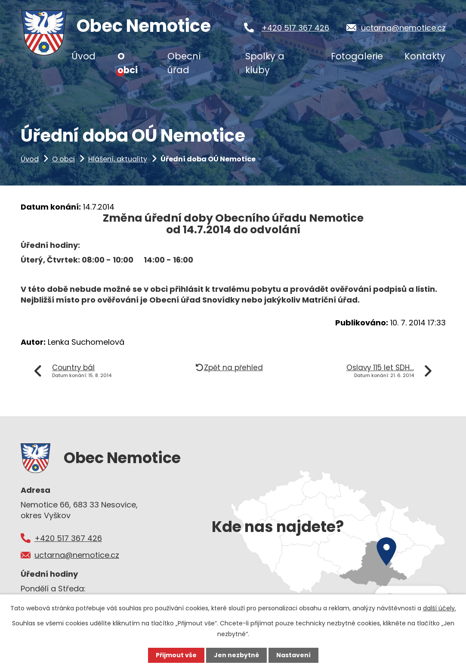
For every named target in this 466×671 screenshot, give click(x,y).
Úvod (30, 159)
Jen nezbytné (236, 655)
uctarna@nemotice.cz (403, 27)
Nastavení (293, 655)
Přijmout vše (176, 655)
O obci (63, 159)
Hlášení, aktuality (117, 159)
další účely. (439, 608)
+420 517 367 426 (295, 27)
